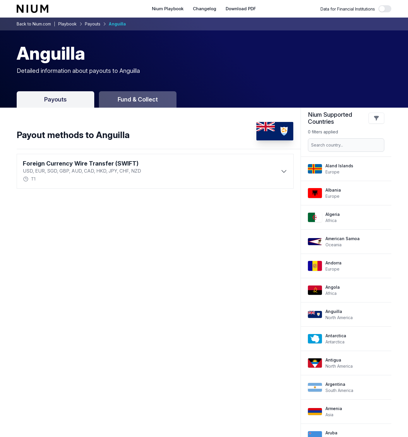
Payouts (92, 23)
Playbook (67, 23)
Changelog (204, 8)
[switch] (384, 8)
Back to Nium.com (34, 23)
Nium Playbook (168, 8)
